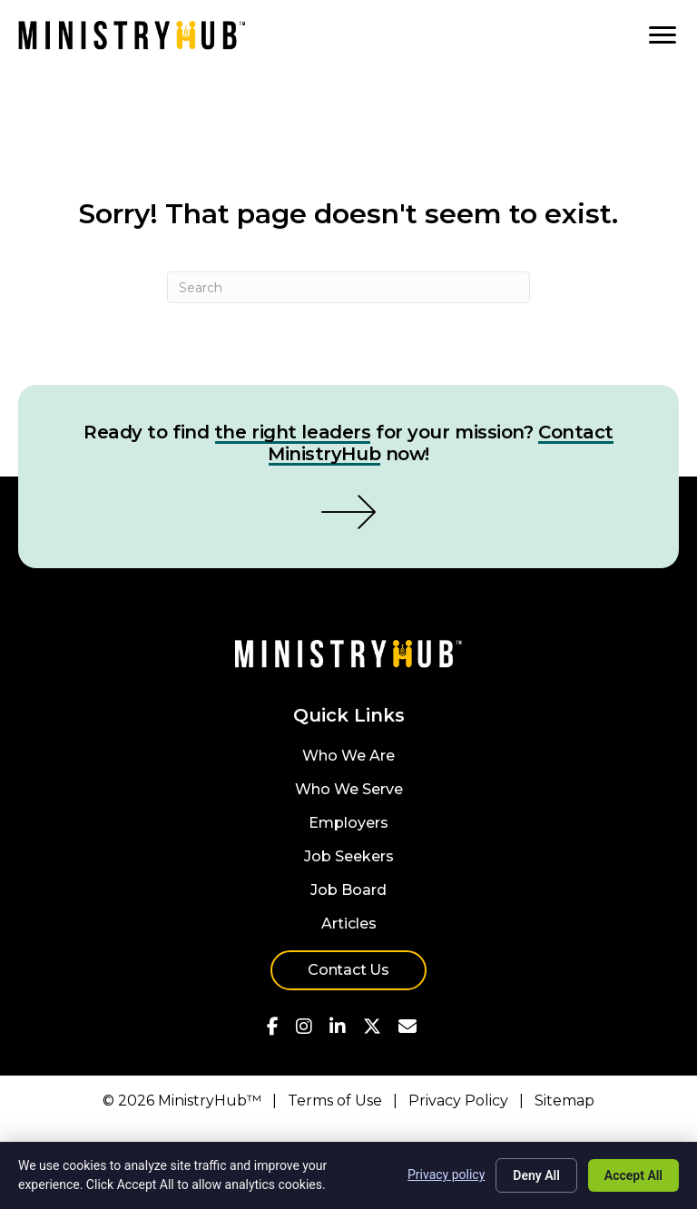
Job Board (348, 891)
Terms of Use (335, 1100)
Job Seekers (349, 857)
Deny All (536, 1175)
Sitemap (564, 1100)
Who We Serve (349, 790)
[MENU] (662, 35)
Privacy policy (446, 1174)
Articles (349, 924)
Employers (348, 823)
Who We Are (348, 756)
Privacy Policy (458, 1100)
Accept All (633, 1175)
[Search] (348, 287)
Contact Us (348, 969)
